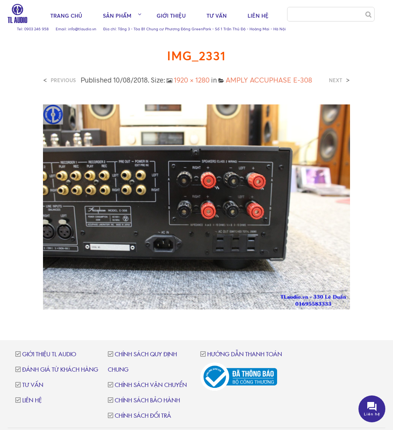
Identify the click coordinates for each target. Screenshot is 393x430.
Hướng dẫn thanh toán (244, 354)
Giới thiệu (171, 15)
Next (335, 80)
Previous (63, 80)
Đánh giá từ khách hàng (60, 370)
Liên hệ (258, 15)
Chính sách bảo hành (147, 400)
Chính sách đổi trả (143, 416)
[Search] (368, 14)
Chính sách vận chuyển (151, 385)
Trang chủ (66, 15)
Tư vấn (216, 15)
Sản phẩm (117, 15)
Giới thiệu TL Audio (49, 354)
